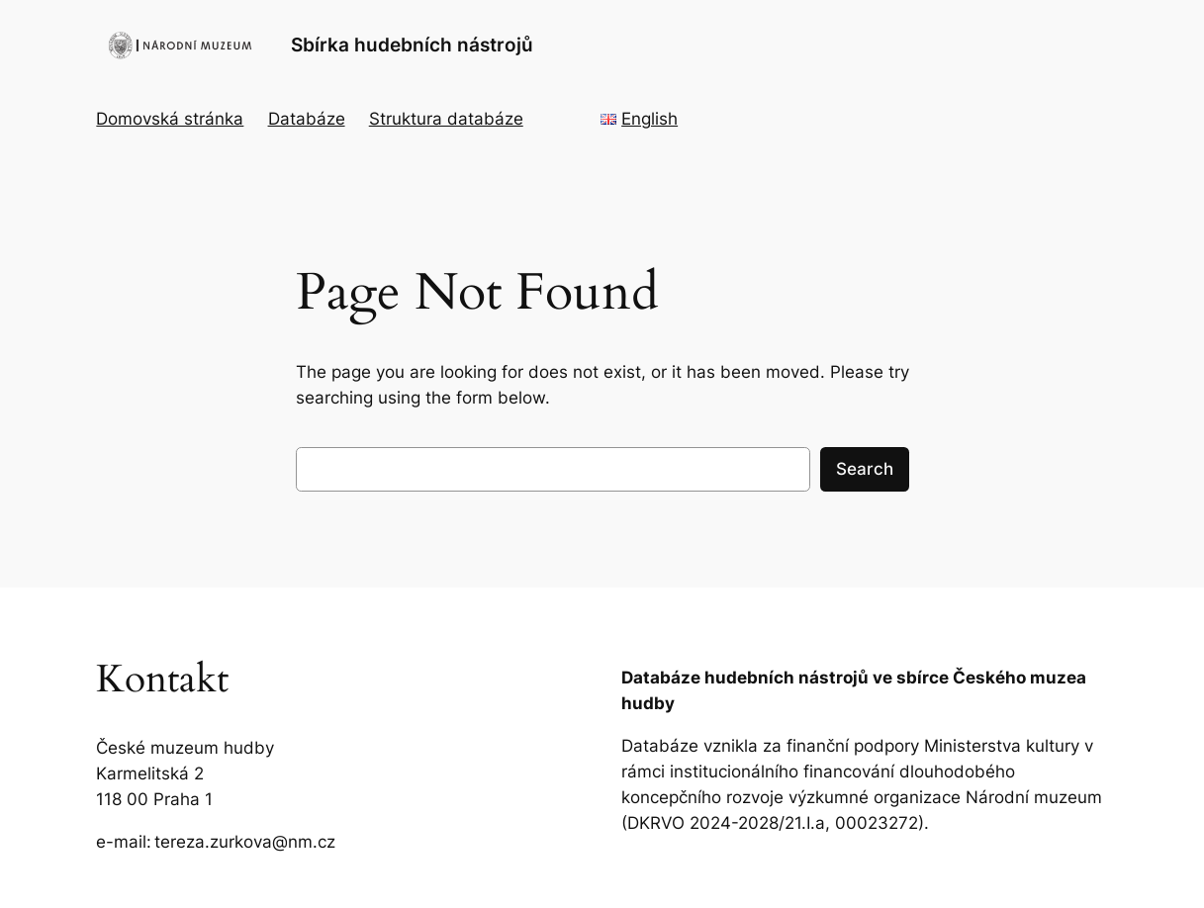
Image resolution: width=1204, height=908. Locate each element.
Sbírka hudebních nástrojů (412, 45)
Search (864, 469)
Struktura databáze (446, 119)
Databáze (306, 119)
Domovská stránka (169, 119)
